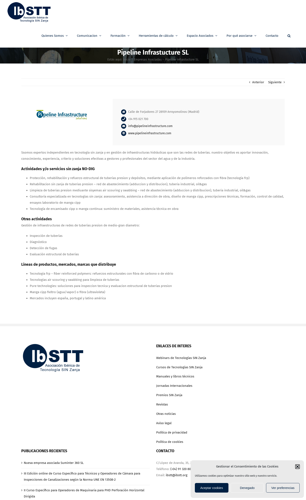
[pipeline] (62, 100)
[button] (297, 467)
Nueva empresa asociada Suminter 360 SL (54, 463)
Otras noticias (166, 414)
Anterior (258, 82)
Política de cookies (169, 442)
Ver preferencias (283, 488)
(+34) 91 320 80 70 (182, 469)
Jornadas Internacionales (174, 386)
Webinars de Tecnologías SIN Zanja (181, 358)
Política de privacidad (171, 432)
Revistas (162, 404)
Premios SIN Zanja (169, 395)
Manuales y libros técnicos (175, 376)
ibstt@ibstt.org (176, 475)
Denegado (247, 488)
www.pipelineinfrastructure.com (149, 133)
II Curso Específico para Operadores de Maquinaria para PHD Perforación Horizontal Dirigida (84, 493)
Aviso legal (163, 423)
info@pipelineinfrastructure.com (150, 126)
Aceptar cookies (211, 488)
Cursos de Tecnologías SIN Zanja (179, 367)
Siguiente (275, 82)
